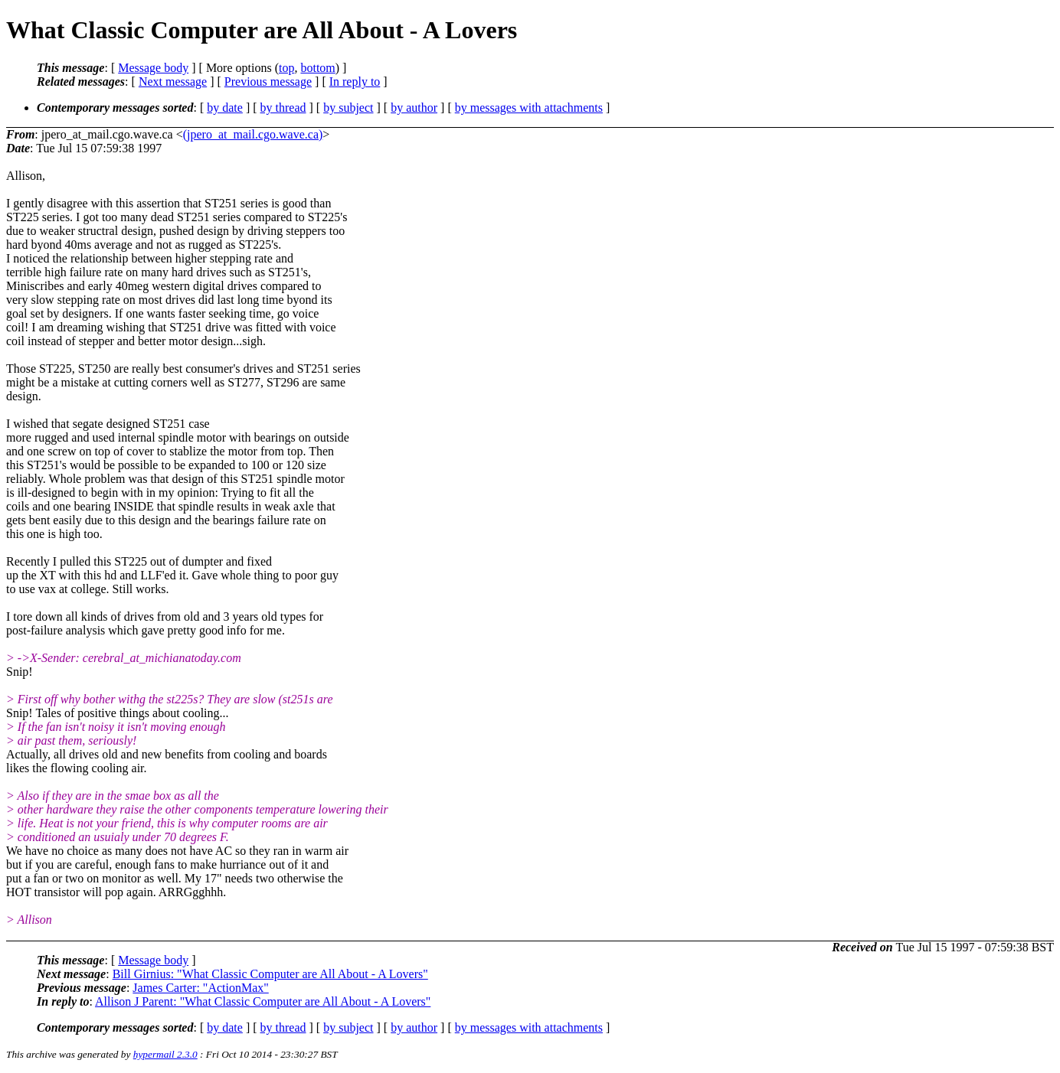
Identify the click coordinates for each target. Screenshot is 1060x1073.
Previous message (268, 81)
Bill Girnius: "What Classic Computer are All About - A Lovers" (270, 973)
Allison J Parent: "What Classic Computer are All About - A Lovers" (262, 1001)
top (286, 67)
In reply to (355, 81)
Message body (153, 67)
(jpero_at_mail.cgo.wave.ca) (253, 134)
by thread (283, 107)
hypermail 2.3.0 (165, 1054)
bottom (317, 67)
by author (414, 107)
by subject (348, 107)
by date (225, 107)
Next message (173, 81)
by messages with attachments (529, 107)
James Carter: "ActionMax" (200, 987)
